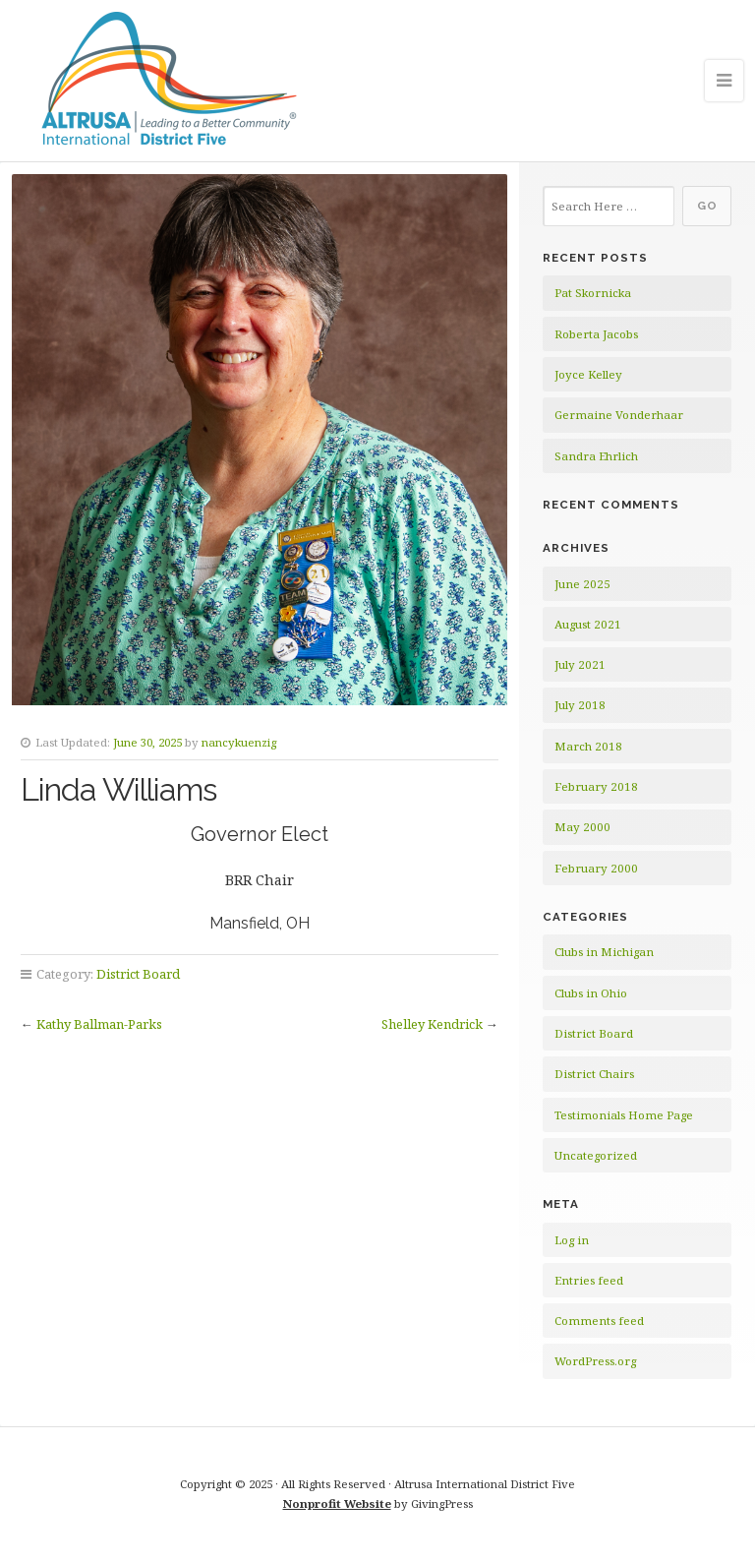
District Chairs (594, 1073)
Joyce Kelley (588, 374)
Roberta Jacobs (596, 334)
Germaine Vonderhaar (618, 414)
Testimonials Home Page (623, 1115)
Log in (571, 1239)
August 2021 (587, 624)
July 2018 (580, 704)
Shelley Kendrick (432, 1024)
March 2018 (588, 746)
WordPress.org (595, 1360)
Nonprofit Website (337, 1503)
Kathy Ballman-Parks (99, 1024)
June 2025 (582, 583)
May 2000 (582, 826)
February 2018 (596, 786)
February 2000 (596, 868)
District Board (138, 974)
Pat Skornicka (592, 292)
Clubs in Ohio (590, 993)
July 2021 (580, 664)
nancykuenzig (239, 742)
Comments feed (599, 1320)
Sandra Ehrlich (596, 456)
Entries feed (588, 1280)
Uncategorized (595, 1155)
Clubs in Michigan (604, 951)
